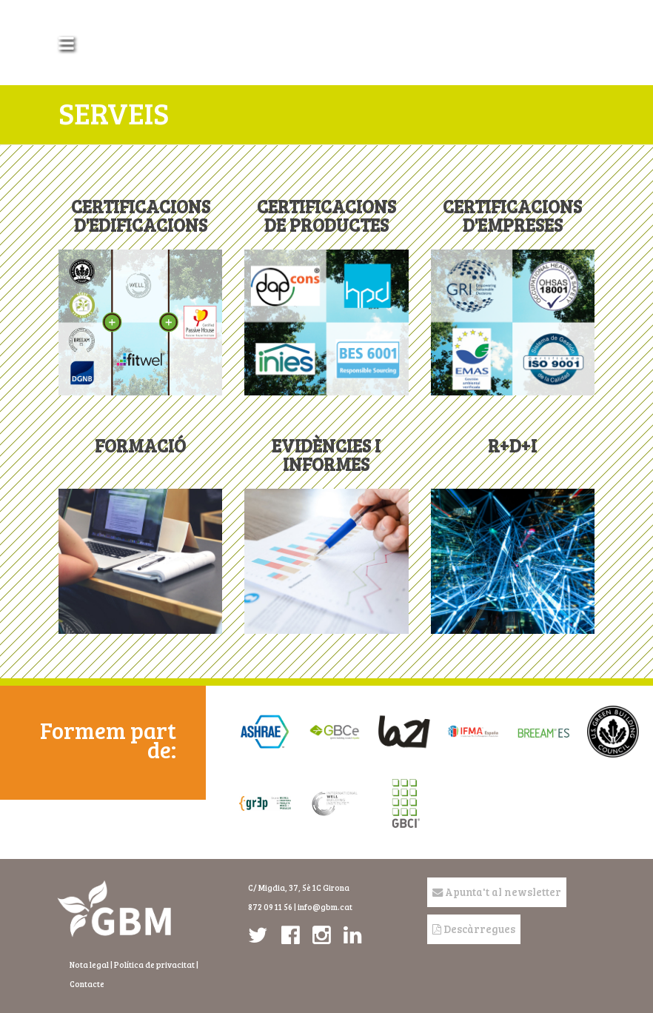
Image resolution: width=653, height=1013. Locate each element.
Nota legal (89, 964)
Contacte (87, 983)
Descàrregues (473, 929)
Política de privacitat (154, 964)
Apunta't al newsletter (496, 892)
